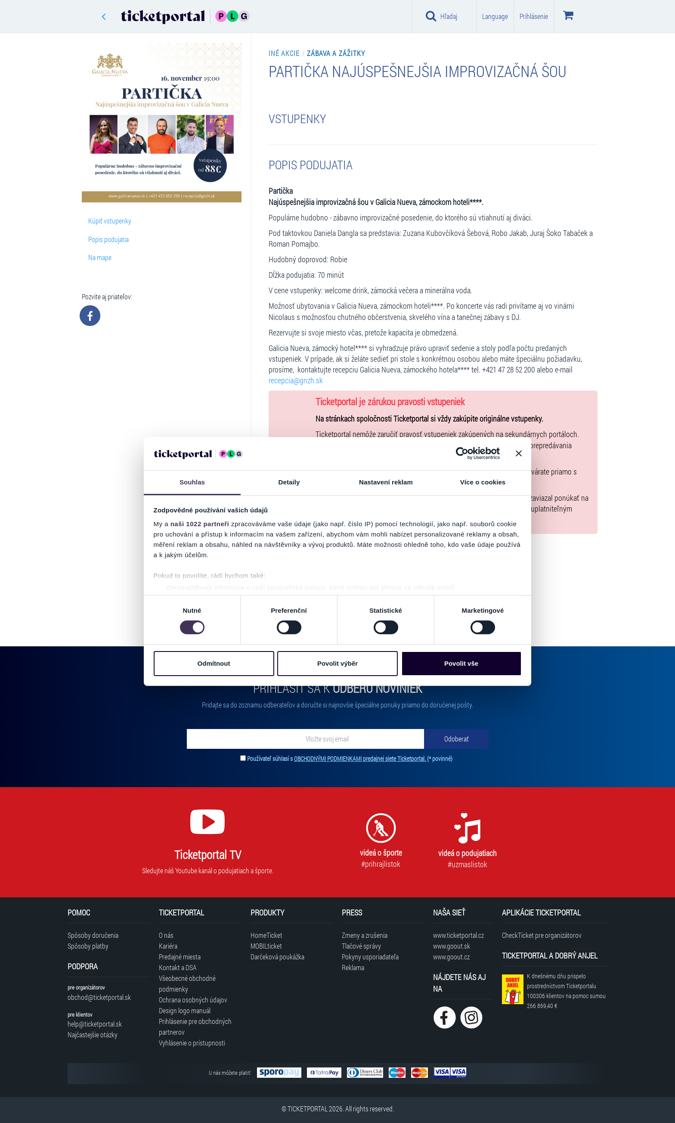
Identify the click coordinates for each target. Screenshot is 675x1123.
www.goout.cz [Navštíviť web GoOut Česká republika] (451, 956)
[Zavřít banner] (519, 453)
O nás (166, 935)
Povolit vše (461, 663)
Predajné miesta (180, 956)
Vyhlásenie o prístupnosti (192, 1042)
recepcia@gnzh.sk (296, 380)
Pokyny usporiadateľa (370, 956)
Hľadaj (441, 16)
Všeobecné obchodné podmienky (187, 983)
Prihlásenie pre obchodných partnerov (195, 1026)
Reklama (353, 967)
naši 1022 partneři (199, 523)
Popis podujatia (108, 239)
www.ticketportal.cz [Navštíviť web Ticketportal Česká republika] (458, 935)
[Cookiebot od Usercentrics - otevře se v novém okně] (462, 453)
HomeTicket (266, 935)
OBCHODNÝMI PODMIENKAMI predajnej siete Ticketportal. (360, 758)
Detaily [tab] (289, 482)
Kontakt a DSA (178, 967)
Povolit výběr (337, 663)
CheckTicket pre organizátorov (542, 935)
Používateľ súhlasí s (349, 758)
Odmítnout (214, 663)
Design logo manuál (185, 1010)
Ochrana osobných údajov (193, 999)
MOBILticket (266, 945)
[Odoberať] (456, 739)
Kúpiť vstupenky (109, 220)
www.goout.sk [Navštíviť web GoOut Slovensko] (451, 945)
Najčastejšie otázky (93, 1034)
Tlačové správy (361, 945)
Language (495, 16)
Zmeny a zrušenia (364, 935)
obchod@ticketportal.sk (99, 997)
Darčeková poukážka (277, 956)
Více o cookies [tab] (483, 482)
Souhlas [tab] (192, 482)
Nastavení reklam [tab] (386, 482)
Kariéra (168, 945)
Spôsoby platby (88, 945)
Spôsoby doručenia (93, 935)
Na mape (99, 257)
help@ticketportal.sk (95, 1023)
